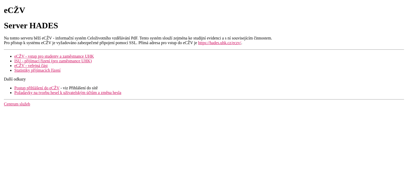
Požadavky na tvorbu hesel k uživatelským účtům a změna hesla (67, 92)
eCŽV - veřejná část (31, 65)
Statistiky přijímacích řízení (37, 70)
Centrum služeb (17, 104)
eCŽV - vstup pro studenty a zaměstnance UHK (54, 56)
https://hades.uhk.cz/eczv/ (219, 43)
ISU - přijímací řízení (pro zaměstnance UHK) (53, 61)
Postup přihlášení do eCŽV (36, 88)
